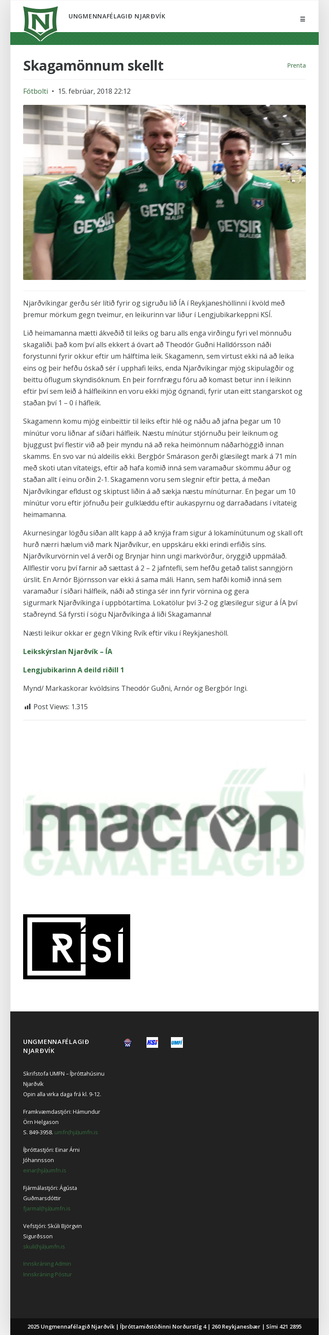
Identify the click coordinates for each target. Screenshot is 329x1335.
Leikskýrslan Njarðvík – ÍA (67, 651)
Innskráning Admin (47, 1263)
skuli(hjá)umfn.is (44, 1246)
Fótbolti (35, 91)
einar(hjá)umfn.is (44, 1170)
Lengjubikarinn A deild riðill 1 (73, 670)
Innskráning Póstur (47, 1274)
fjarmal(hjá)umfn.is (47, 1208)
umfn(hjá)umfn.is (76, 1132)
